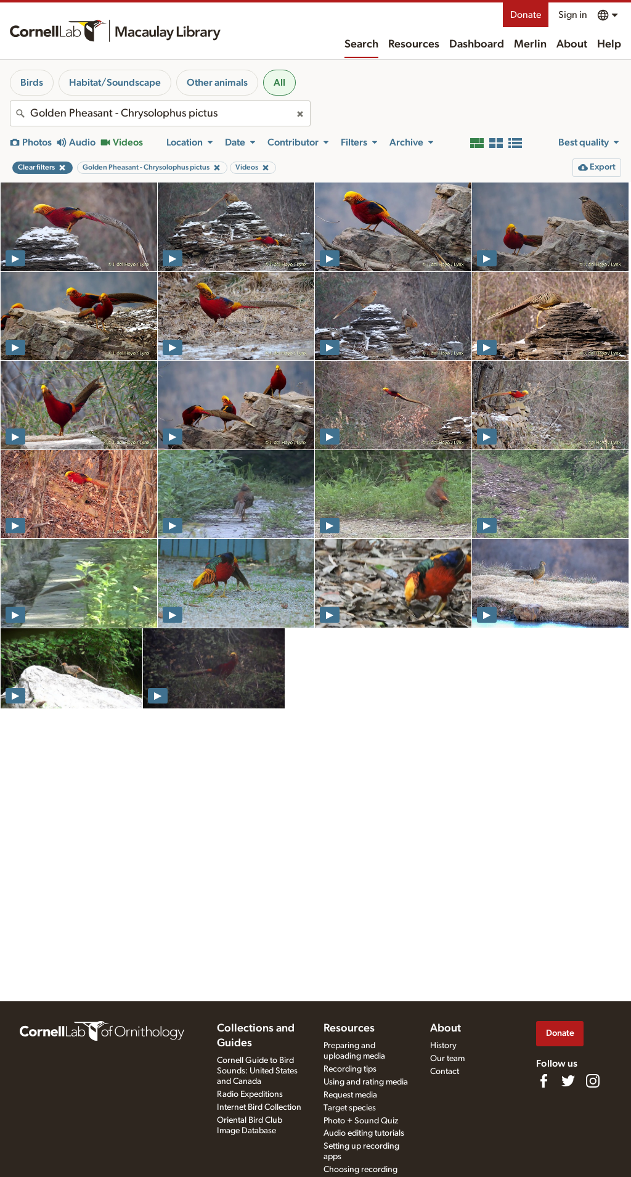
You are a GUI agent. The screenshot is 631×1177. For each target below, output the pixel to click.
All (279, 83)
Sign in (572, 15)
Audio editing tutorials (364, 1133)
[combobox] (160, 113)
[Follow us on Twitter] (568, 1080)
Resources (413, 44)
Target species (350, 1108)
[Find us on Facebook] (543, 1080)
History (443, 1045)
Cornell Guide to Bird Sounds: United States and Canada (257, 1071)
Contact (444, 1071)
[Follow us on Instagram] (592, 1080)
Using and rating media (366, 1082)
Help (609, 44)
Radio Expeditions (250, 1094)
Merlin (530, 44)
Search (361, 44)
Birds (31, 83)
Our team (447, 1058)
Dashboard (476, 44)
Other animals (217, 83)
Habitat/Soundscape (115, 83)
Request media (350, 1095)
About (571, 44)
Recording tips (350, 1069)
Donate (525, 15)
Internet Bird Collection (259, 1107)
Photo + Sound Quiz (361, 1121)
